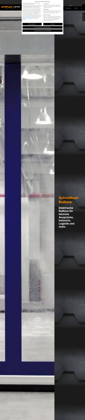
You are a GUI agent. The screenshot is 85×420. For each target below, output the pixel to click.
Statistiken (46, 9)
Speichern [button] (53, 24)
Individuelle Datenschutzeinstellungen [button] (42, 30)
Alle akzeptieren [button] (32, 24)
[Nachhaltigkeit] (83, 19)
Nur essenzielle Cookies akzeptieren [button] (42, 27)
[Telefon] (83, 14)
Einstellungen (30, 18)
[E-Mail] (83, 17)
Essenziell (46, 3)
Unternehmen (68, 8)
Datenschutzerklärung (26, 17)
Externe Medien (47, 14)
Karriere (75, 8)
